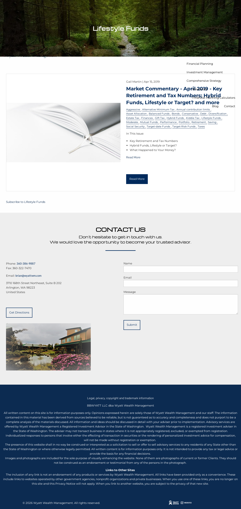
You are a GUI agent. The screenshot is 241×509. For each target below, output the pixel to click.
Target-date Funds (158, 126)
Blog (215, 106)
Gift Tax (160, 117)
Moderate (132, 122)
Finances (147, 117)
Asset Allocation (136, 113)
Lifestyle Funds (211, 117)
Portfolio (184, 122)
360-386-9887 (26, 263)
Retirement (198, 122)
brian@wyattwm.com (28, 275)
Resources (199, 89)
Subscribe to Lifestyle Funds (25, 202)
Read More (133, 157)
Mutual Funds (149, 122)
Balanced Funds (159, 113)
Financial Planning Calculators (213, 97)
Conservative (190, 113)
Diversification (217, 113)
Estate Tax (132, 117)
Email (128, 277)
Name (128, 263)
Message (130, 292)
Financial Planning (200, 63)
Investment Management (205, 72)
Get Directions (19, 312)
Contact (229, 106)
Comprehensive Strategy (204, 80)
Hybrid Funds (175, 117)
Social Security (135, 126)
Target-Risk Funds (184, 126)
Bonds (176, 113)
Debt (203, 113)
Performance (168, 122)
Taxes (201, 126)
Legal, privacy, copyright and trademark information (120, 398)
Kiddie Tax (192, 117)
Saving (212, 122)
